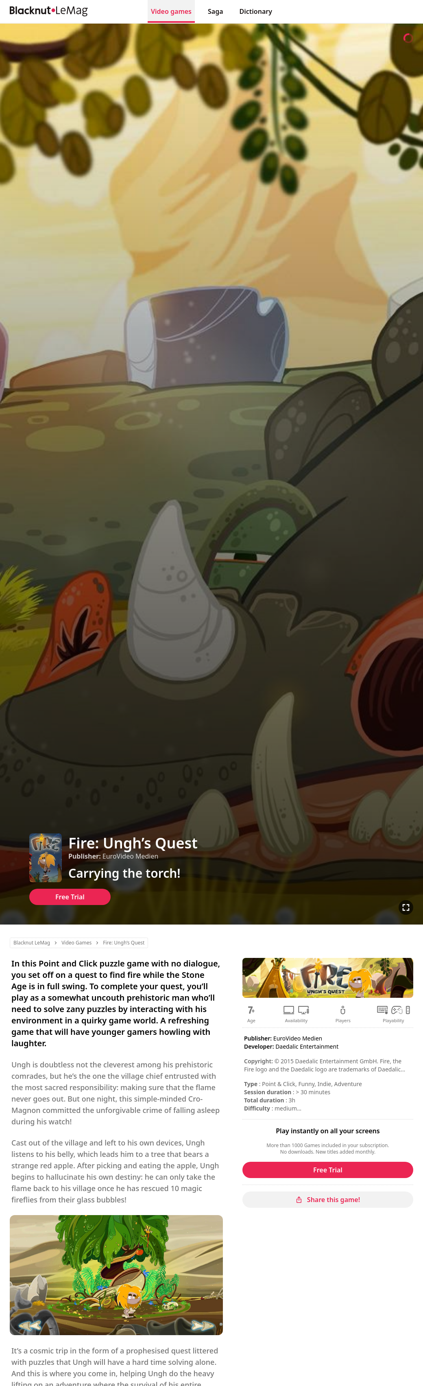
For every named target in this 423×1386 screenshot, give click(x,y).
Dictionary (256, 11)
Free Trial (70, 896)
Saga (215, 11)
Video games (171, 11)
